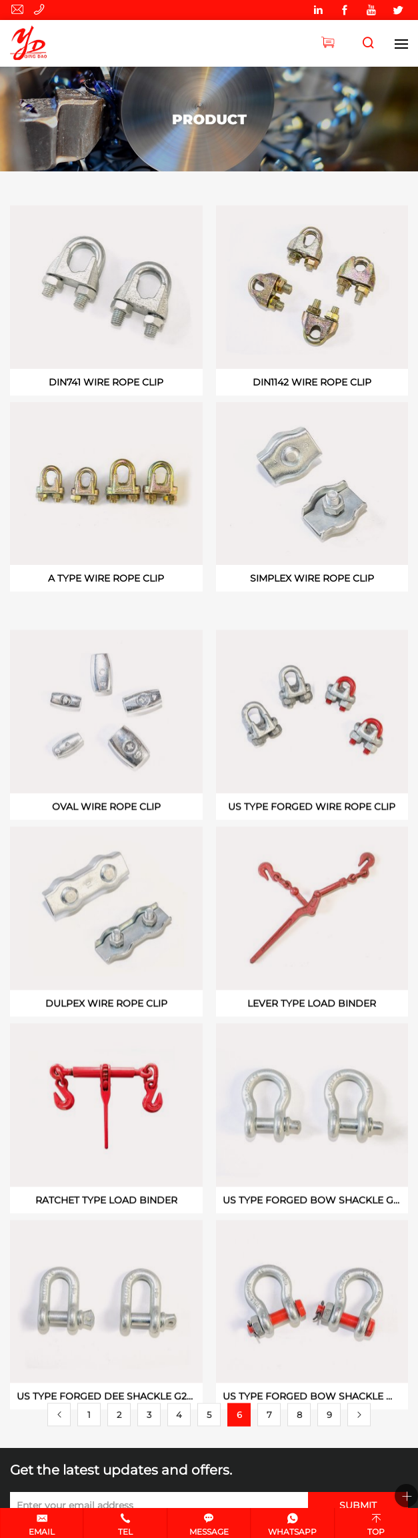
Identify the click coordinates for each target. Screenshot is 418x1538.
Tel (125, 1532)
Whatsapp (292, 1532)
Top (376, 1532)
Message (209, 1532)
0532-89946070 (41, 10)
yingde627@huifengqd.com (19, 10)
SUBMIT (358, 1505)
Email (42, 1532)
